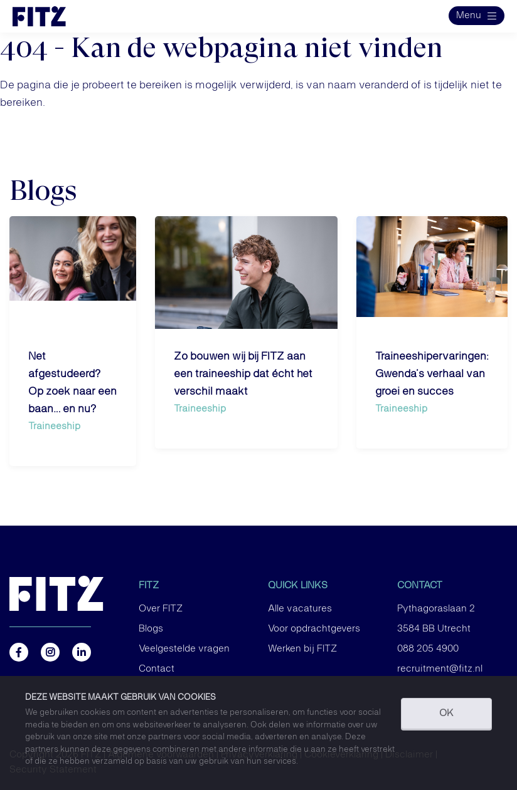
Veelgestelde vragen (184, 649)
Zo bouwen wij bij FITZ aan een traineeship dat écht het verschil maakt (243, 374)
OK (446, 714)
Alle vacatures (300, 609)
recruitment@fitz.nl (439, 669)
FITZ (149, 586)
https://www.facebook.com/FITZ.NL (18, 652)
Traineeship (54, 426)
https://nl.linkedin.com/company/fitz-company (81, 652)
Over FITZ (161, 609)
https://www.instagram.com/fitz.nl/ (50, 652)
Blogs (151, 629)
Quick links (298, 586)
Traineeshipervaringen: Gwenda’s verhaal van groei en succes (432, 374)
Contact (156, 669)
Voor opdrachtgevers (314, 629)
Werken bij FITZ (302, 649)
